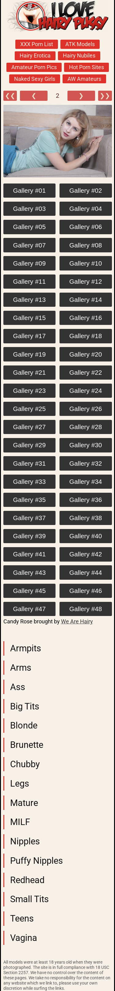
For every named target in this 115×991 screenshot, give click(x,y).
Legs (19, 783)
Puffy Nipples (36, 860)
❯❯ (105, 95)
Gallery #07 (29, 245)
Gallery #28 (85, 426)
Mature (24, 803)
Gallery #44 (85, 572)
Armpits (25, 648)
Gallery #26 (85, 408)
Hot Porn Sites (86, 67)
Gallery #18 (85, 335)
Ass (17, 687)
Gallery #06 (85, 226)
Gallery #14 (85, 299)
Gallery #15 (29, 317)
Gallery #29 (29, 444)
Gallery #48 (85, 608)
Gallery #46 (85, 590)
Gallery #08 (85, 245)
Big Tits (24, 706)
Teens (22, 918)
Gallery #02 (85, 190)
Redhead (27, 880)
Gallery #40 (85, 535)
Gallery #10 (85, 263)
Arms (20, 667)
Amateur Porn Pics (34, 67)
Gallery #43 (29, 572)
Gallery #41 (29, 554)
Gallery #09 (29, 263)
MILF (20, 822)
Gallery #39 (29, 535)
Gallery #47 (29, 608)
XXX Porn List (36, 44)
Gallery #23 (29, 390)
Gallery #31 (29, 463)
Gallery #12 (85, 281)
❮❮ (10, 95)
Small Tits (29, 899)
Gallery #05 (29, 226)
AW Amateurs (84, 79)
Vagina (23, 938)
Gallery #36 (85, 499)
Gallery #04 (85, 208)
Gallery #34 (85, 481)
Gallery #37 (29, 517)
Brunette (26, 745)
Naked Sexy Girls (34, 79)
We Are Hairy (77, 621)
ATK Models (80, 44)
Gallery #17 (29, 335)
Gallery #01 (29, 190)
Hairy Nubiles (79, 56)
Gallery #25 (29, 408)
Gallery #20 (85, 354)
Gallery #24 (85, 390)
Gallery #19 (29, 354)
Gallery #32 (85, 463)
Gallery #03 (29, 208)
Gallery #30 (85, 444)
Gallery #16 (85, 317)
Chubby (25, 764)
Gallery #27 (29, 426)
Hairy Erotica (35, 56)
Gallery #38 (85, 517)
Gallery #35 (29, 499)
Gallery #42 (85, 554)
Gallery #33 (29, 481)
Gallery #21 (29, 372)
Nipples (25, 841)
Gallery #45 (29, 590)
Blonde (23, 725)
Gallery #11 (29, 281)
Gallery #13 (29, 299)
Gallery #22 (85, 372)
